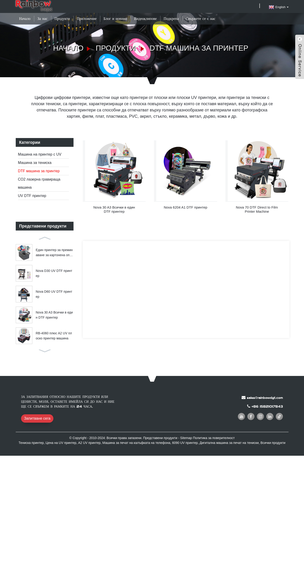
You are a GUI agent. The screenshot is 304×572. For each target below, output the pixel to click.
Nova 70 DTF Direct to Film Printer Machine (257, 209)
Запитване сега (37, 418)
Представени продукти (160, 438)
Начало (25, 18)
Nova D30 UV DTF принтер (54, 273)
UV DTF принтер (32, 196)
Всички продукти (273, 443)
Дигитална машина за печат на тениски (229, 443)
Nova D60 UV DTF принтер (54, 294)
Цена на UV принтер (61, 443)
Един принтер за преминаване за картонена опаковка (54, 253)
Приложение (87, 18)
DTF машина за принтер (199, 48)
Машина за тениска (35, 163)
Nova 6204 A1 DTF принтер (185, 207)
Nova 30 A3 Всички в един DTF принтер (54, 315)
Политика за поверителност (214, 438)
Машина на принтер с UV (39, 154)
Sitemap (186, 438)
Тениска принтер (31, 443)
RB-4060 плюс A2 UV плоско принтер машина (54, 335)
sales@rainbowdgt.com (265, 398)
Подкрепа (171, 18)
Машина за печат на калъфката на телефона (136, 443)
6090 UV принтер (185, 443)
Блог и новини (115, 18)
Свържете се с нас (200, 18)
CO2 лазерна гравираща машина (39, 183)
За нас (42, 18)
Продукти (62, 18)
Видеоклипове (145, 18)
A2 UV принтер (89, 443)
